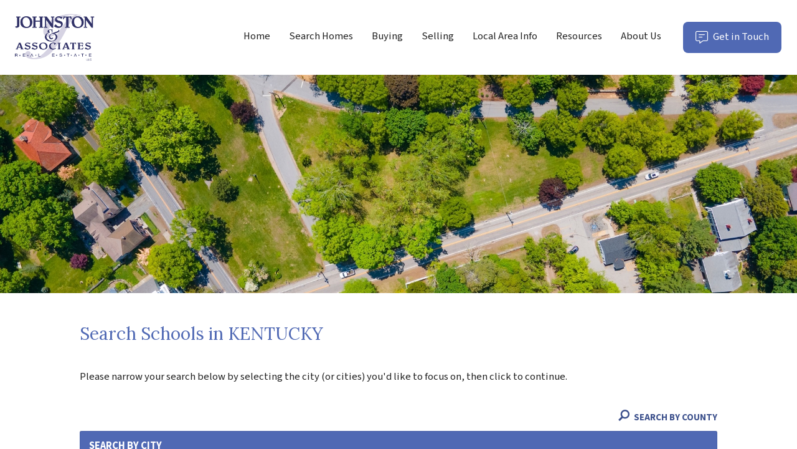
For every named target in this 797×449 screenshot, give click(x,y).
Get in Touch (738, 41)
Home (256, 36)
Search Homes (321, 36)
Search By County (667, 418)
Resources (579, 36)
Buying (387, 36)
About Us (641, 36)
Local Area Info (505, 36)
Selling (438, 36)
